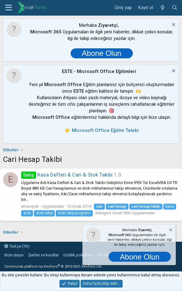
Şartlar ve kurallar (43, 255)
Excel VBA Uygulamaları (134, 213)
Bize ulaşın (14, 255)
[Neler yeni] (162, 8)
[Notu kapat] (172, 25)
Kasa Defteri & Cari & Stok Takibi (67, 175)
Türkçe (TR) (17, 246)
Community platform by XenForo (53, 266)
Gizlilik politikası (77, 255)
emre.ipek (30, 206)
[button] (8, 8)
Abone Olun (101, 53)
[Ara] (175, 8)
